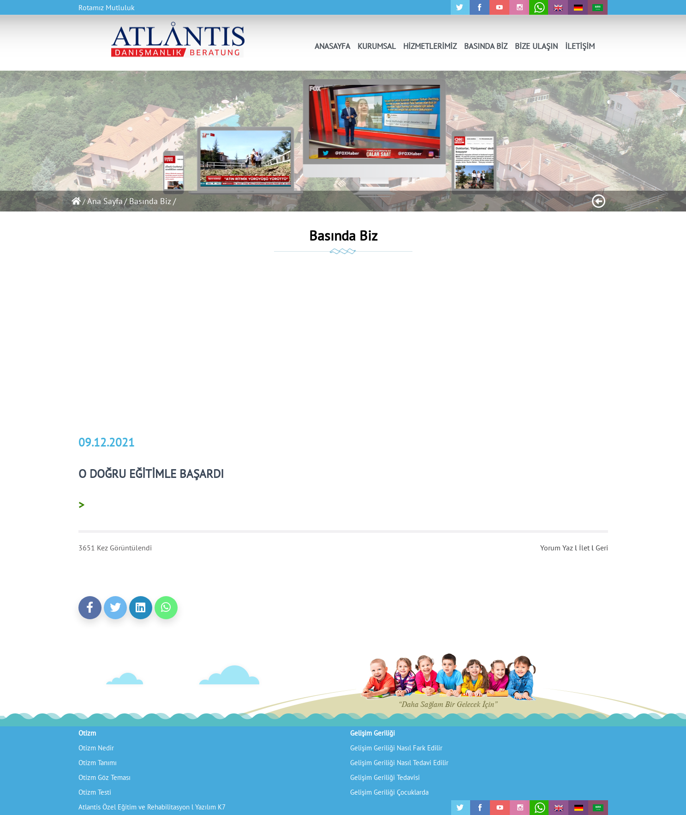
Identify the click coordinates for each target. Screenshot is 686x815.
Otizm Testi (94, 792)
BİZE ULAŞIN (536, 46)
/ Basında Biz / (150, 201)
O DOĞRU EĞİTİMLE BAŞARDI (151, 473)
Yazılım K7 (210, 807)
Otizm (87, 733)
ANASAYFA (332, 46)
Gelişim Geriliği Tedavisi (385, 777)
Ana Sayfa (105, 201)
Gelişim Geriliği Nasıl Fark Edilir (396, 747)
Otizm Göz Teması (104, 777)
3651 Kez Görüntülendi (115, 547)
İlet (584, 547)
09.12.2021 (106, 442)
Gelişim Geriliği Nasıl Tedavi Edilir (399, 762)
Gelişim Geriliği (372, 733)
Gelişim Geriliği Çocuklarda (389, 792)
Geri (602, 547)
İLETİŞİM (580, 46)
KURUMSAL (377, 46)
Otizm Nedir (96, 747)
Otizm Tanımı (97, 762)
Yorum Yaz (556, 547)
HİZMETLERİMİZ (430, 46)
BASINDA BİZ (485, 46)
